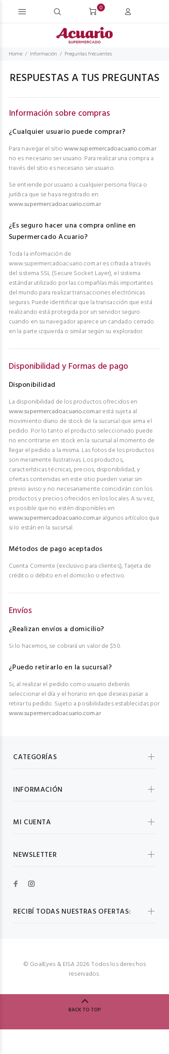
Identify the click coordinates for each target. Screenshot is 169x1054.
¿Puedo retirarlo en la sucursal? (60, 667)
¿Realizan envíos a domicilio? (56, 629)
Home (15, 54)
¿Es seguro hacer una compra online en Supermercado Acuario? (72, 231)
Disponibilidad (32, 385)
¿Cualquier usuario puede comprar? (67, 132)
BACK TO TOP (84, 1010)
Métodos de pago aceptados (55, 549)
